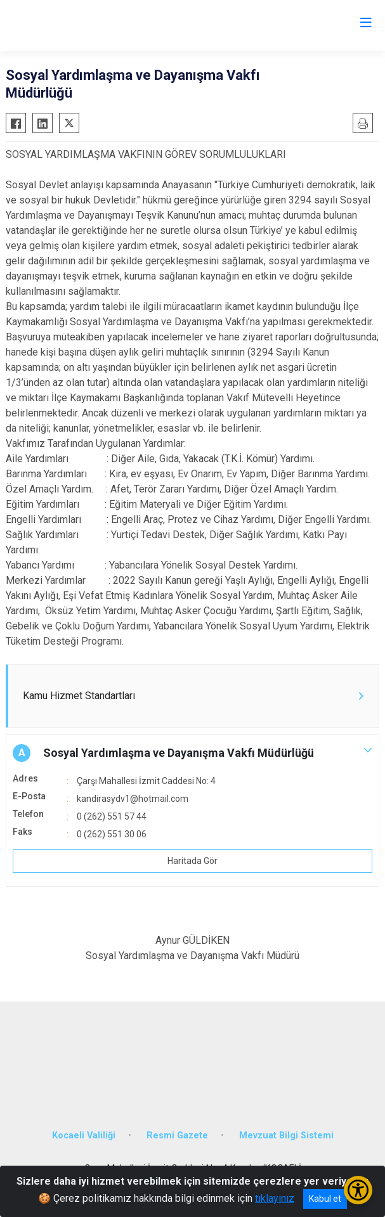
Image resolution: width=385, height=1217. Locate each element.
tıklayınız (274, 1198)
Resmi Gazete (177, 1135)
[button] (192, 753)
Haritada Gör (192, 861)
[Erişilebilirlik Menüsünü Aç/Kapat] (358, 1190)
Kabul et (325, 1199)
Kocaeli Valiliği (83, 1135)
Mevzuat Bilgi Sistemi (286, 1135)
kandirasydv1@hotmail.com (132, 799)
